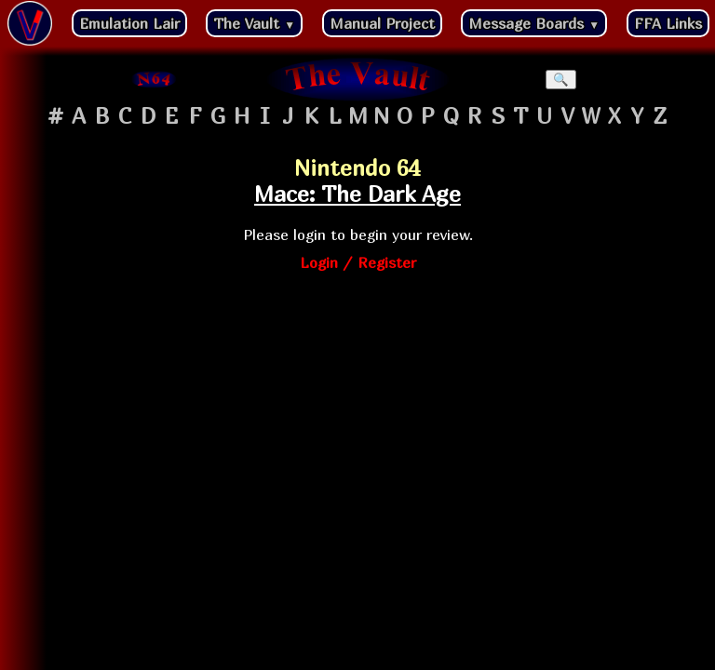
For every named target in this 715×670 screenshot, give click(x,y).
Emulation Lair (129, 23)
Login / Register (358, 262)
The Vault (254, 23)
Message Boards (534, 23)
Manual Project (382, 23)
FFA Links (668, 23)
